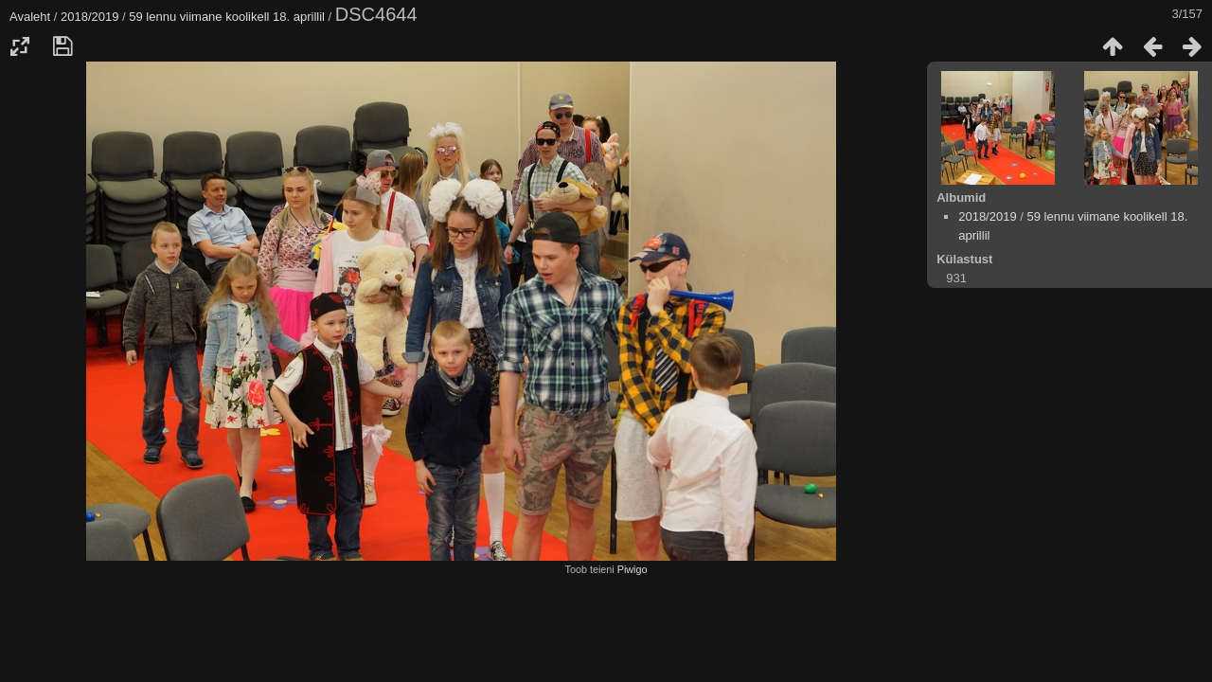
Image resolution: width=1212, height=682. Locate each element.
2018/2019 (89, 16)
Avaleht (29, 16)
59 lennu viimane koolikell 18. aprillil (227, 16)
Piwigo (632, 569)
